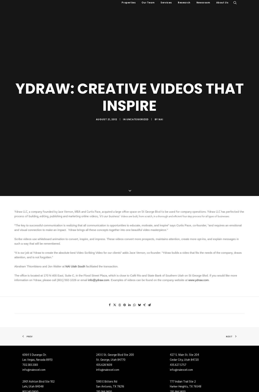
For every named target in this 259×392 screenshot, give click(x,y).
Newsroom (203, 2)
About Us (222, 2)
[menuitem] (128, 2)
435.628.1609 (104, 344)
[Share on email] (149, 284)
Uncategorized (137, 109)
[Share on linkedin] (129, 284)
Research (184, 2)
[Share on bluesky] (139, 284)
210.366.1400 (104, 371)
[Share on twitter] (114, 284)
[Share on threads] (119, 284)
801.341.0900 (30, 371)
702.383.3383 (30, 344)
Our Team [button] (148, 2)
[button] (235, 2)
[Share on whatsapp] (134, 284)
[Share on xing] (144, 284)
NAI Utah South (75, 245)
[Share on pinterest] (124, 284)
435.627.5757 (178, 344)
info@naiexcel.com (33, 349)
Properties (128, 2)
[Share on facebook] (110, 284)
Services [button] (166, 2)
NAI (160, 109)
